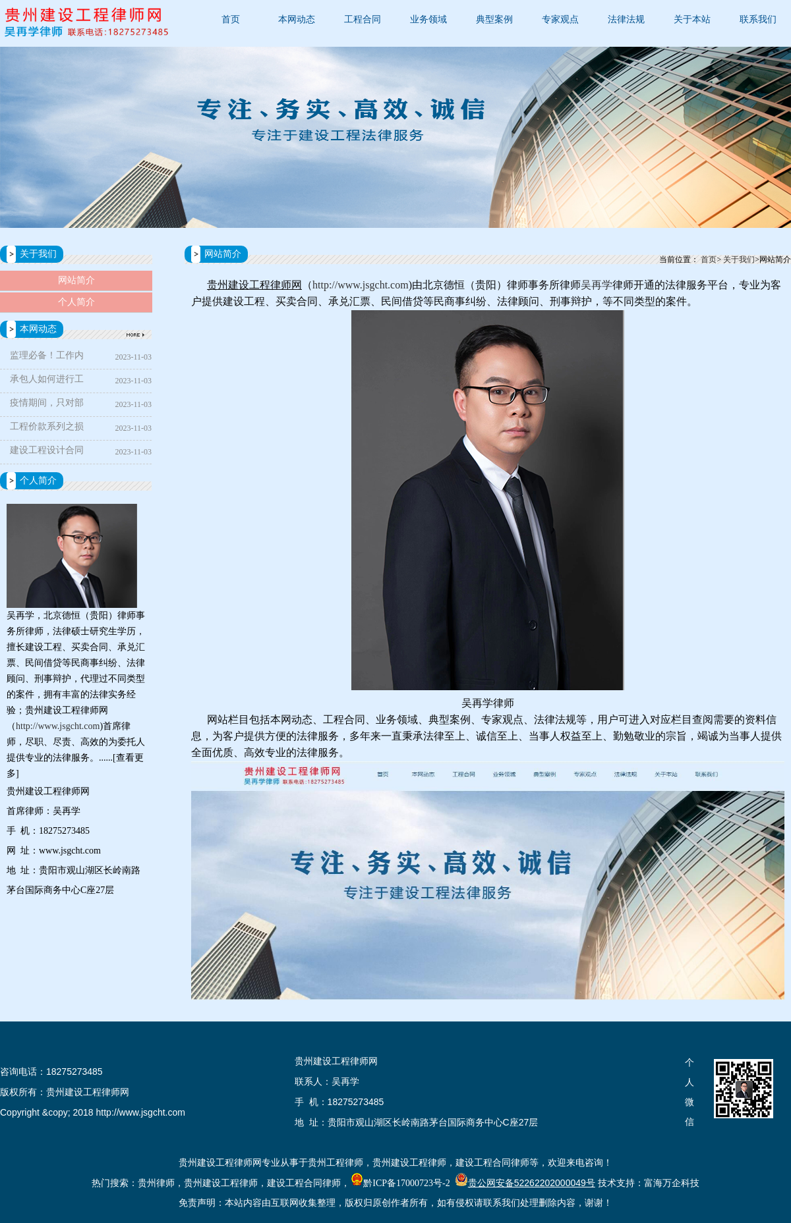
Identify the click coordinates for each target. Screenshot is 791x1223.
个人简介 (76, 302)
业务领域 (428, 19)
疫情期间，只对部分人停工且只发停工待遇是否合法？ (47, 405)
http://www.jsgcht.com (58, 726)
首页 (230, 19)
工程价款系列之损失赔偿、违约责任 (47, 429)
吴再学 (596, 284)
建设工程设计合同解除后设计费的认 (47, 452)
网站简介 (76, 280)
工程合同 (362, 19)
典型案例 (494, 19)
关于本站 (692, 19)
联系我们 (758, 19)
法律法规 (626, 19)
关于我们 (739, 259)
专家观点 (560, 19)
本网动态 (296, 19)
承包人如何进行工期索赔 (47, 381)
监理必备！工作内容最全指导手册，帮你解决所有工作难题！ (47, 358)
